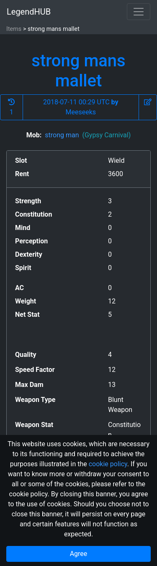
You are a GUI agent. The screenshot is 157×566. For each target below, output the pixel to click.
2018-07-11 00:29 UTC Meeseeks (80, 107)
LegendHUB (29, 12)
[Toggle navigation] (138, 11)
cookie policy (108, 464)
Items (13, 29)
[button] (148, 107)
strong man (88, 135)
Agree (79, 554)
